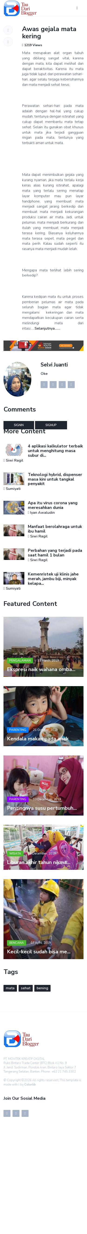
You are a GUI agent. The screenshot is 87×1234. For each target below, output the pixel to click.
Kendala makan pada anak (37, 738)
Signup (51, 425)
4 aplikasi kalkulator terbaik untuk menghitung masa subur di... (55, 450)
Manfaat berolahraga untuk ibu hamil (55, 529)
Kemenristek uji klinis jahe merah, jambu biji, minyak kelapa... (53, 578)
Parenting (17, 730)
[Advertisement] (43, 1188)
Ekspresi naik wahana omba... (41, 669)
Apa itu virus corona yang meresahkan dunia (52, 505)
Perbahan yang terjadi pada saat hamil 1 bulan (55, 553)
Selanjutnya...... (47, 328)
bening (42, 988)
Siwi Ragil (14, 460)
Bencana (16, 943)
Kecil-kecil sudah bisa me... (39, 951)
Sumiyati (13, 488)
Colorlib (30, 1085)
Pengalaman (20, 661)
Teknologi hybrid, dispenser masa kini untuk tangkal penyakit (55, 479)
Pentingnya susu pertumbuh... (42, 808)
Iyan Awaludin (42, 512)
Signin (19, 425)
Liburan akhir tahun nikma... (38, 862)
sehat (25, 988)
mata (10, 988)
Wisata (15, 854)
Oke (44, 373)
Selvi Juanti (54, 364)
